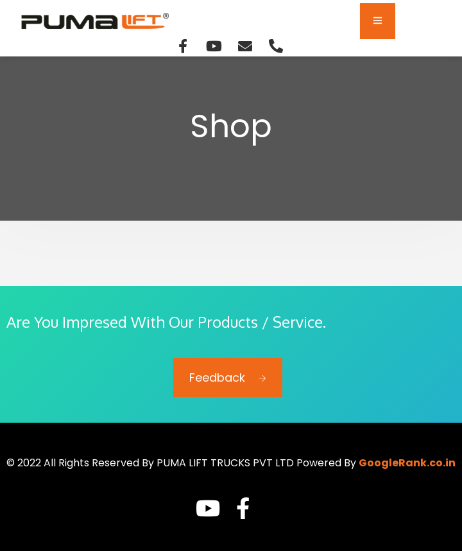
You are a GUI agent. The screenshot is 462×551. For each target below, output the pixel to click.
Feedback (227, 377)
